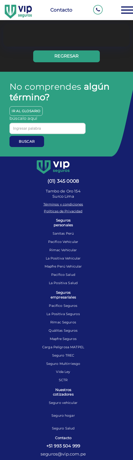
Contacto (61, 10)
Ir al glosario (26, 111)
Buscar (27, 141)
